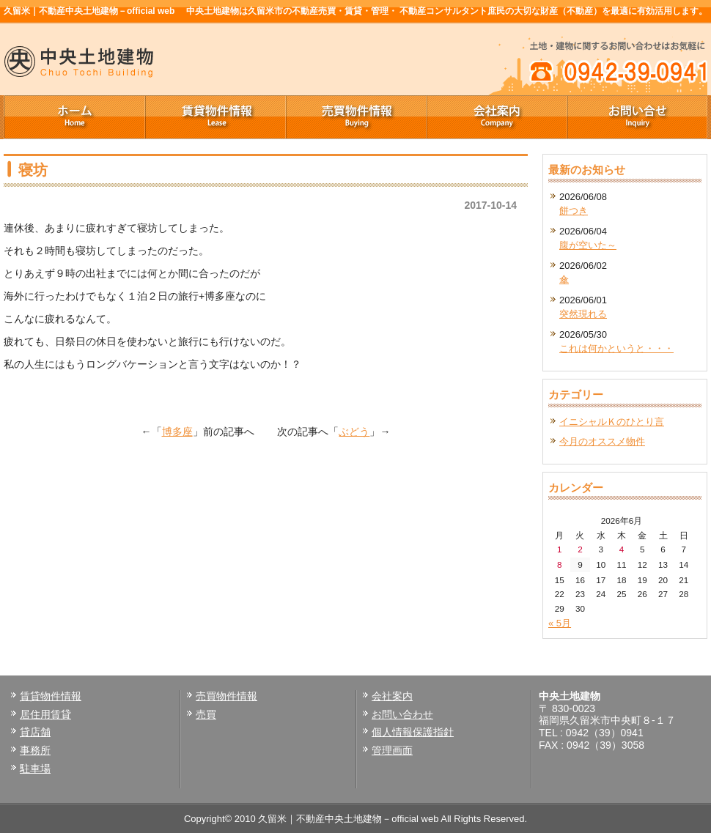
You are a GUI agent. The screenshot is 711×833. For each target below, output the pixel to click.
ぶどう (354, 431)
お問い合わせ (402, 714)
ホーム (74, 117)
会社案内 (496, 117)
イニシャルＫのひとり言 (611, 421)
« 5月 (559, 623)
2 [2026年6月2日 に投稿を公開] (580, 549)
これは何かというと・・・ (616, 348)
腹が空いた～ (587, 245)
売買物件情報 (355, 117)
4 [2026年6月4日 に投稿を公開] (622, 549)
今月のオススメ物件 (602, 441)
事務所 (35, 750)
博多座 (177, 431)
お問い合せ (637, 117)
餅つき (573, 210)
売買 (206, 714)
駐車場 (35, 768)
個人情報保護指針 (413, 732)
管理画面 (392, 750)
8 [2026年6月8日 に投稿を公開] (559, 564)
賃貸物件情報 (214, 117)
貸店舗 (35, 732)
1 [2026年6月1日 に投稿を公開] (559, 549)
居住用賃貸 (45, 714)
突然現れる (583, 313)
